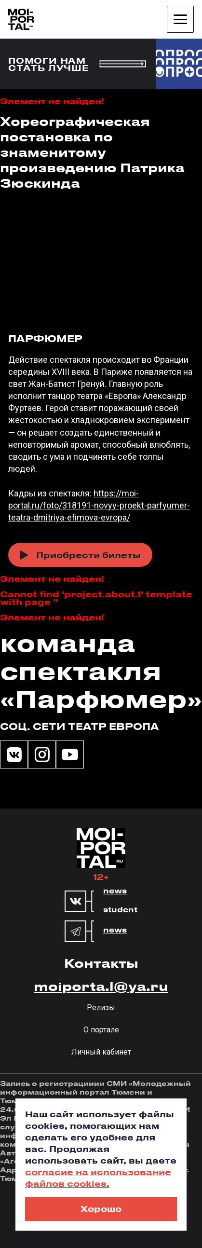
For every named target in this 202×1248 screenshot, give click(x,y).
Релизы (101, 1007)
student (120, 910)
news (115, 891)
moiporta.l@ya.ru (101, 986)
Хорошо (101, 1208)
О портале (101, 1029)
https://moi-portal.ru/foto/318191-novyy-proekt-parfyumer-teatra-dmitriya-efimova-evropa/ (99, 505)
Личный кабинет (101, 1051)
